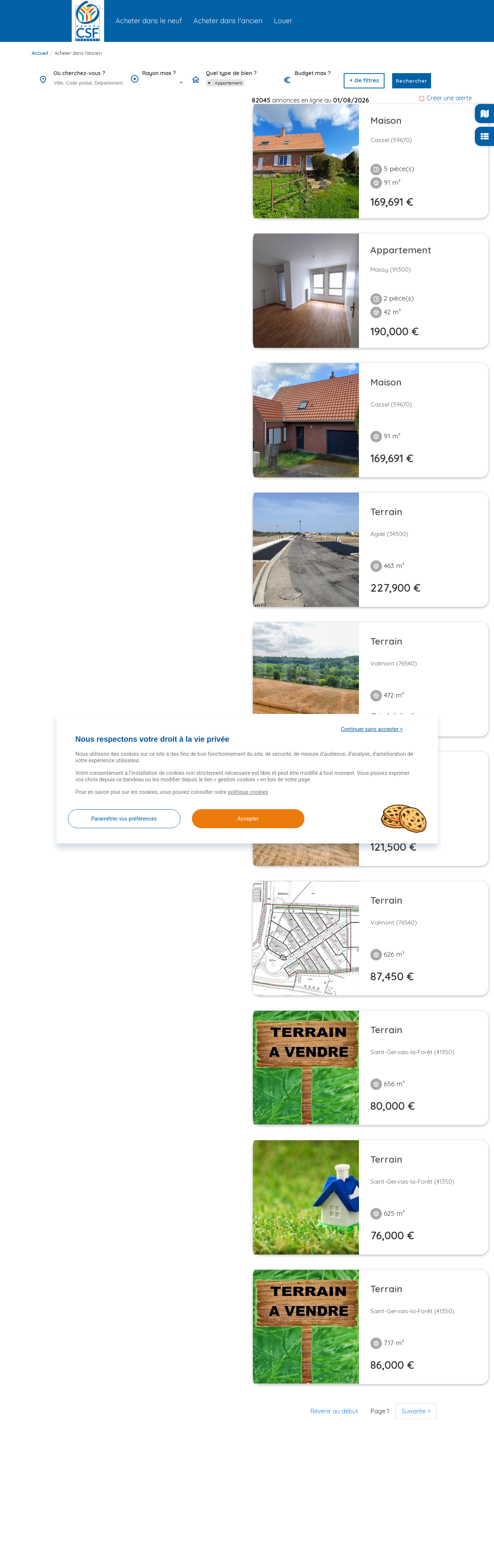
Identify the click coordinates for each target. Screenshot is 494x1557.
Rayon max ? (159, 73)
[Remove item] (209, 82)
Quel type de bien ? (231, 73)
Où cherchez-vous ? (79, 73)
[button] (364, 80)
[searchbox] (89, 82)
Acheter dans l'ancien (78, 53)
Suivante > (416, 1411)
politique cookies (248, 792)
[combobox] (88, 83)
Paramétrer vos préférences (124, 819)
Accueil (40, 53)
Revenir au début (334, 1411)
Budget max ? (313, 73)
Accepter (248, 819)
